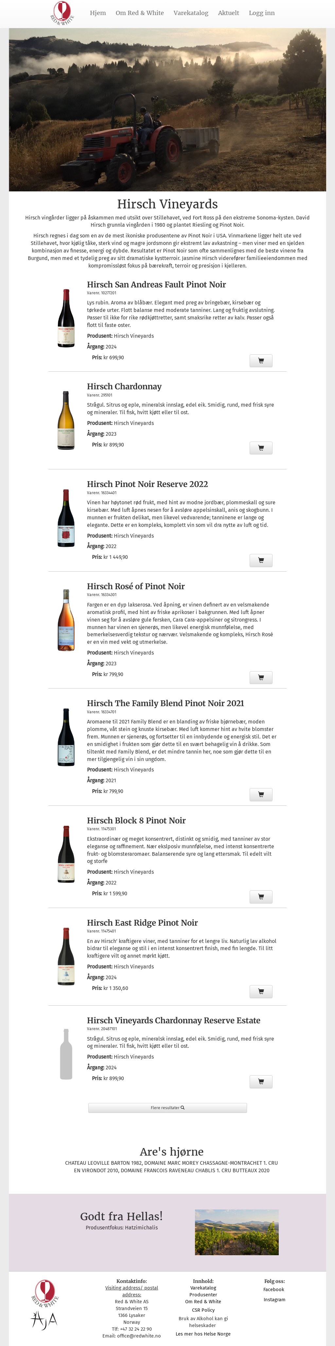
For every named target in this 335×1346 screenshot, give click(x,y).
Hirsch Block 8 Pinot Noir (136, 821)
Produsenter (203, 1295)
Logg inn (262, 13)
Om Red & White (140, 13)
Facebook (274, 1289)
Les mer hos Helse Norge (203, 1334)
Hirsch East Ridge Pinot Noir (142, 923)
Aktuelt (228, 13)
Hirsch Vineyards (134, 336)
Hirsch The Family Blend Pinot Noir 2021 (165, 703)
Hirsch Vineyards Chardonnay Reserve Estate (173, 1020)
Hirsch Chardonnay (124, 386)
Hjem (98, 13)
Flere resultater (168, 1108)
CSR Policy (203, 1310)
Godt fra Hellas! (121, 1216)
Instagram (275, 1300)
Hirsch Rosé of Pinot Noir (136, 586)
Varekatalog (191, 13)
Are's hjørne (171, 1152)
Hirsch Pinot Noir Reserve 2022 (147, 484)
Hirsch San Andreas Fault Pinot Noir (156, 285)
